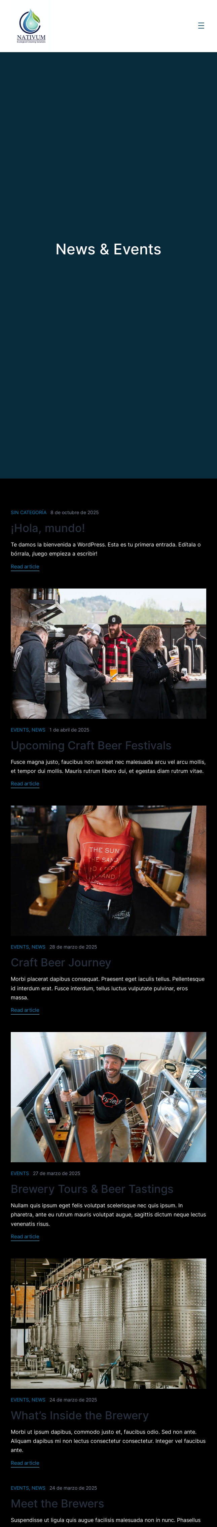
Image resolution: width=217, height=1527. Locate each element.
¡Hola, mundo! (48, 528)
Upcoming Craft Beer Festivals (91, 745)
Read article (25, 567)
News (38, 729)
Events (20, 729)
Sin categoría (28, 512)
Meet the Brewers (57, 1503)
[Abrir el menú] (201, 26)
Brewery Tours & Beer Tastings (92, 1189)
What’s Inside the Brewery (80, 1415)
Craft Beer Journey (61, 962)
